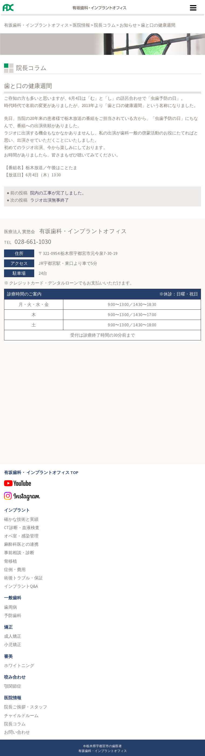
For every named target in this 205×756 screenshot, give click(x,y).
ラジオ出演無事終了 (49, 198)
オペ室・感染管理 (21, 534)
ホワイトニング (19, 663)
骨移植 (10, 559)
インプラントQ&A (21, 584)
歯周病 (10, 605)
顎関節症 (12, 684)
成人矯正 (12, 634)
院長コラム (15, 722)
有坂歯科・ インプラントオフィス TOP (41, 471)
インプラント (17, 508)
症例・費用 (15, 568)
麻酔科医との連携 (21, 542)
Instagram (102, 495)
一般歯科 (12, 596)
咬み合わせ (15, 675)
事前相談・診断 (19, 551)
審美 (8, 654)
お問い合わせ (17, 730)
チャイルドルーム (21, 713)
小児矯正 (12, 643)
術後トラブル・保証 (23, 576)
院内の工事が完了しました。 (58, 191)
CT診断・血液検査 (21, 526)
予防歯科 (12, 613)
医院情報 (12, 696)
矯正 (8, 625)
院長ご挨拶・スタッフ (25, 705)
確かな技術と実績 (21, 517)
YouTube (102, 484)
